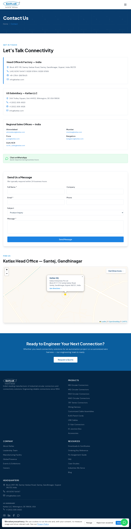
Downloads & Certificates (79, 446)
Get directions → (56, 289)
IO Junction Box (74, 429)
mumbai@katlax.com (74, 134)
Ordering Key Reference (78, 450)
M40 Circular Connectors (79, 398)
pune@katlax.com (13, 141)
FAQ (69, 459)
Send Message (65, 240)
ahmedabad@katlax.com (15, 134)
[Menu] (125, 4)
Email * (10, 198)
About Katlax (8, 446)
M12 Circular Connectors (78, 389)
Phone (69, 198)
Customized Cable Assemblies (81, 411)
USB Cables (73, 420)
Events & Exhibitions (11, 463)
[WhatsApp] (18, 515)
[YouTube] (4, 515)
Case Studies (73, 463)
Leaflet (102, 322)
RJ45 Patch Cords (76, 416)
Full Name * (12, 188)
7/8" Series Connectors (78, 402)
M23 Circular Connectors (78, 394)
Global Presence (10, 459)
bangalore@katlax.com (74, 141)
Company (71, 188)
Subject (10, 209)
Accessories (73, 433)
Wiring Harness (74, 407)
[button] (65, 295)
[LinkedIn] (9, 515)
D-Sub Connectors (76, 424)
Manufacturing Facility (12, 455)
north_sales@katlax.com (15, 147)
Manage (89, 523)
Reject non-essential (105, 523)
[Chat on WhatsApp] (124, 522)
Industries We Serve (76, 468)
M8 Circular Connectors (78, 385)
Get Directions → (116, 272)
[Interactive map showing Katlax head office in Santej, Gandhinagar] (65, 295)
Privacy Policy (43, 524)
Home (5, 24)
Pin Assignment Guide (77, 455)
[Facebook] (13, 515)
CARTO (124, 322)
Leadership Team (10, 450)
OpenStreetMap (114, 322)
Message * (11, 219)
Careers (6, 468)
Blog (70, 472)
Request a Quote (65, 360)
